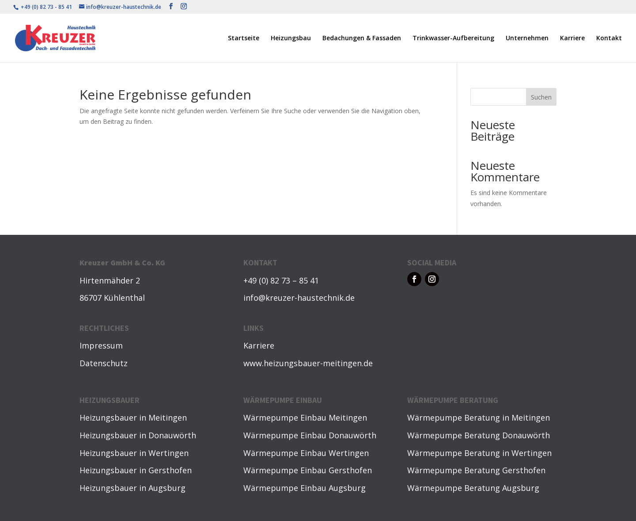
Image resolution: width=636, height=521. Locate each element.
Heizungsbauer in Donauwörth (138, 435)
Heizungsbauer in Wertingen (134, 453)
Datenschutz (104, 363)
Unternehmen (527, 38)
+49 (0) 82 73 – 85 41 (281, 280)
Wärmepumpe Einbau (286, 417)
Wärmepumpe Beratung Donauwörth (478, 435)
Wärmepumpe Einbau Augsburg (304, 488)
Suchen (541, 97)
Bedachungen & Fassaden (361, 38)
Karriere (572, 38)
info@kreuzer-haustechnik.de (299, 297)
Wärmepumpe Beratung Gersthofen (476, 470)
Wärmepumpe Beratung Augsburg (473, 488)
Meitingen (167, 417)
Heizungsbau (291, 38)
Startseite (243, 38)
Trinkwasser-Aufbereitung (453, 38)
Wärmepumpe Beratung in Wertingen (479, 453)
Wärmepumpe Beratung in (459, 417)
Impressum (101, 345)
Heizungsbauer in (114, 417)
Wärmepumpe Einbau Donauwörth (309, 435)
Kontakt (609, 38)
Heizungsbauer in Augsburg (133, 488)
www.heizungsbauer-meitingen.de (308, 363)
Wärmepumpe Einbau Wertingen (306, 453)
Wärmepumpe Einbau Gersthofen (307, 470)
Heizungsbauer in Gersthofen (136, 470)
